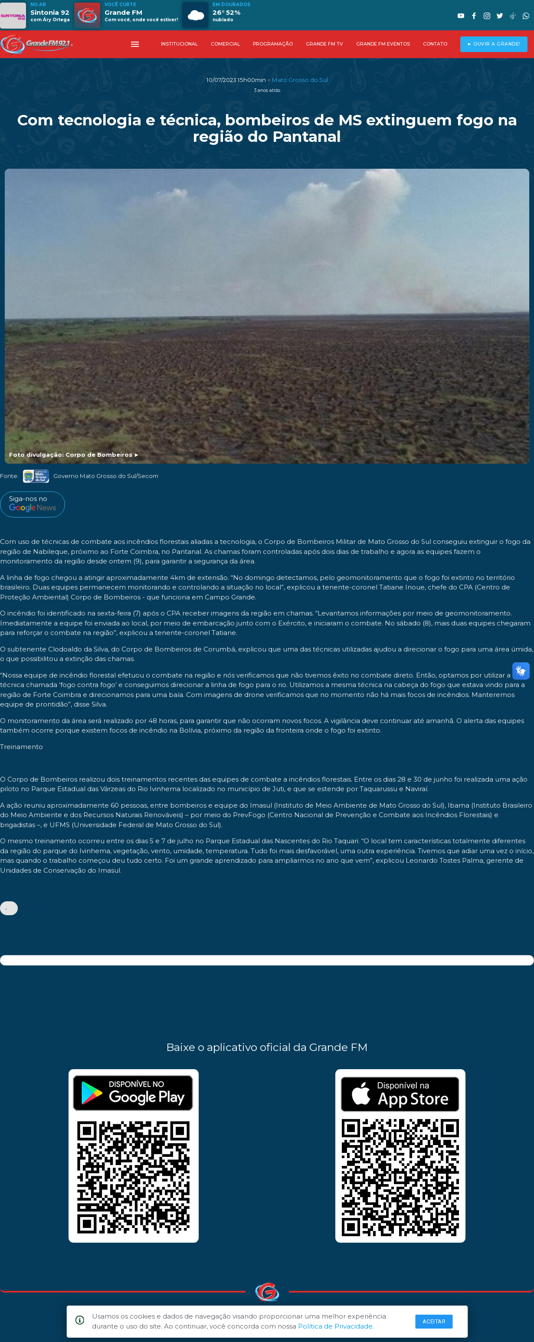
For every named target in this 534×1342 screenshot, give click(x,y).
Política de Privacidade (335, 1326)
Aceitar (434, 1321)
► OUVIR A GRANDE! (494, 44)
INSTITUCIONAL (179, 44)
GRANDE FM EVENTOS (383, 44)
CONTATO (435, 44)
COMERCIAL (225, 44)
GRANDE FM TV (324, 44)
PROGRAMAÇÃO (273, 44)
